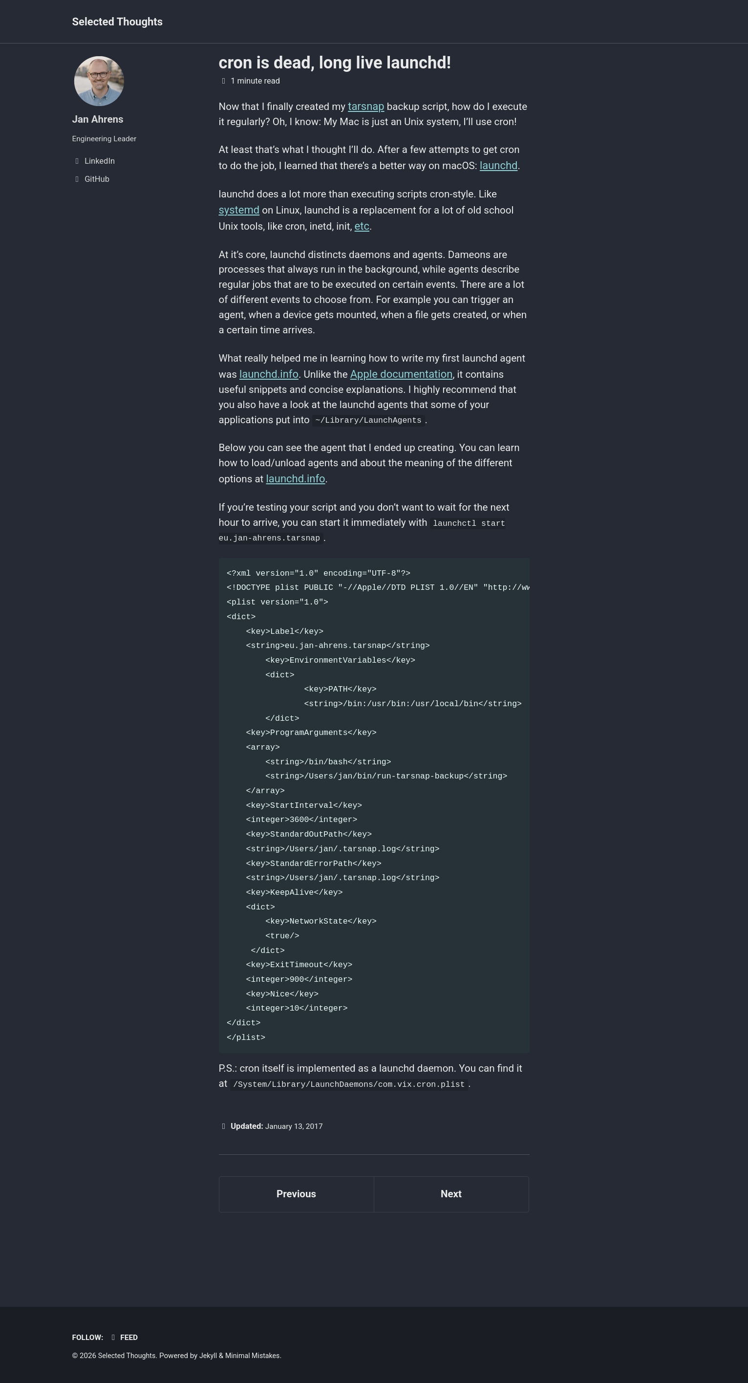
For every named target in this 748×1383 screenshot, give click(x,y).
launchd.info (300, 420)
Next (451, 1255)
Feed (125, 1337)
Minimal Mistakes (259, 1355)
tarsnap (375, 106)
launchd (238, 200)
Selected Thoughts (117, 22)
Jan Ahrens (99, 119)
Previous (296, 1255)
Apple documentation (436, 420)
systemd (239, 247)
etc (405, 263)
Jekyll (212, 1355)
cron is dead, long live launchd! (335, 62)
